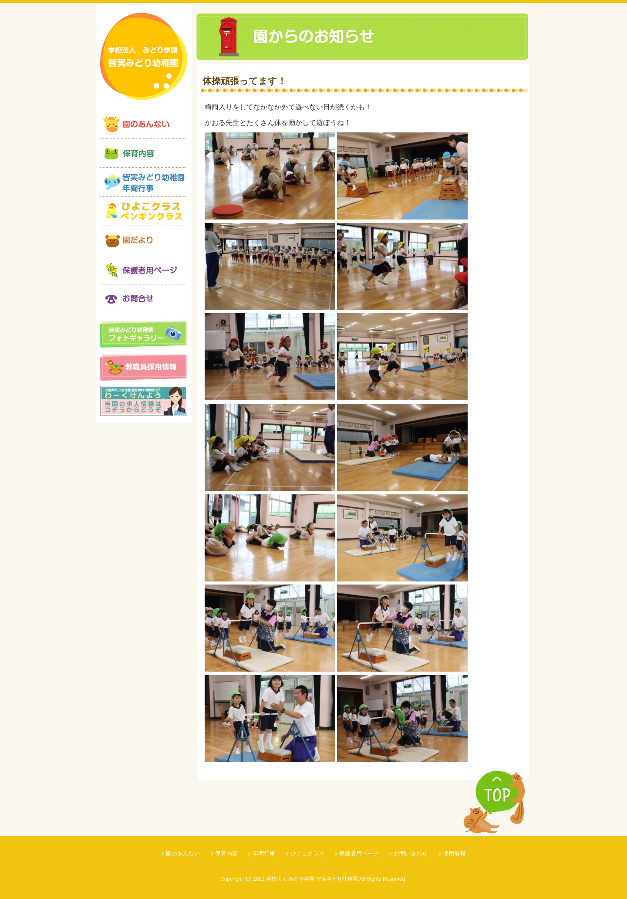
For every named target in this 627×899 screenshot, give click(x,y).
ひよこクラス (307, 853)
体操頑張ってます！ (244, 81)
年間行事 (264, 853)
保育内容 (226, 853)
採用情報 (454, 853)
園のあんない (183, 853)
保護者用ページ (359, 853)
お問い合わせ (411, 853)
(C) (248, 879)
